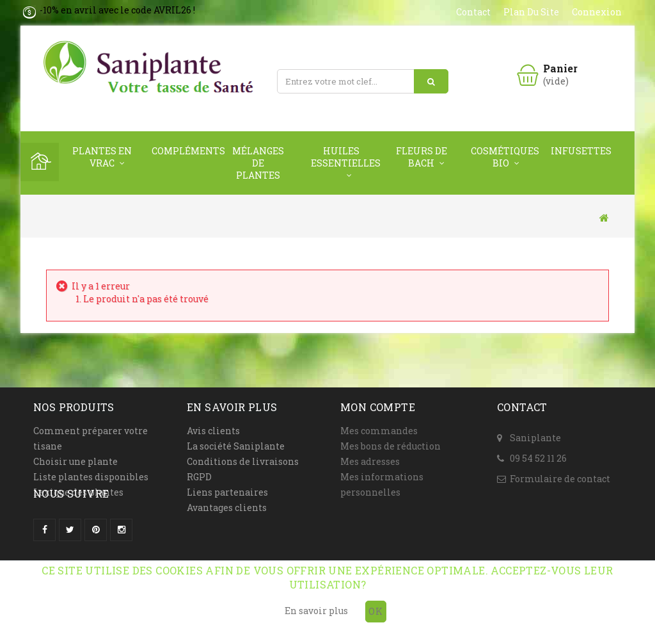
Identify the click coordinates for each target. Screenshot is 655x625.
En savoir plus (316, 611)
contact (473, 12)
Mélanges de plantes (258, 163)
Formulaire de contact (560, 472)
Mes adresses (370, 461)
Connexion (597, 12)
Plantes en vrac (102, 157)
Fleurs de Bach (421, 157)
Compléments (185, 151)
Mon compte (377, 407)
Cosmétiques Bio (504, 157)
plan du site (531, 12)
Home (39, 162)
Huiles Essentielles (344, 157)
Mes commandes (379, 431)
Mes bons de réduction (390, 446)
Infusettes (581, 151)
